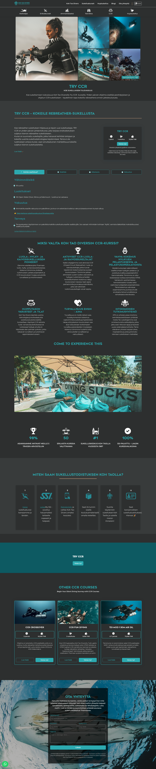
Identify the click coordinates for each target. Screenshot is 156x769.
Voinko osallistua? (29, 172)
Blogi (113, 3)
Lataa (42, 507)
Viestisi (53, 732)
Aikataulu (94, 172)
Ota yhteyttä (124, 3)
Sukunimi (83, 723)
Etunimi (53, 723)
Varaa (25, 507)
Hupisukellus (103, 3)
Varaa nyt (122, 144)
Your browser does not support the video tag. (78, 384)
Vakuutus (127, 172)
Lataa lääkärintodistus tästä (25, 231)
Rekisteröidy (66, 507)
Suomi (138, 3)
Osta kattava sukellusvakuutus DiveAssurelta (35, 213)
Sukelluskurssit (88, 3)
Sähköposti (54, 715)
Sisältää (61, 172)
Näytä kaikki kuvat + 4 (130, 77)
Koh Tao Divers (72, 3)
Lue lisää (25, 660)
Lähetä (78, 747)
